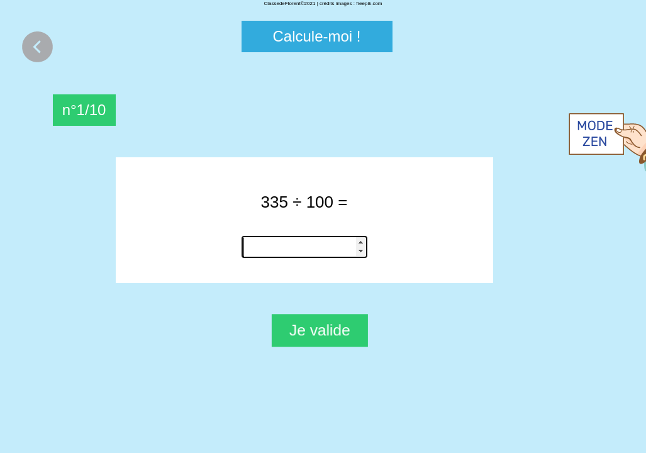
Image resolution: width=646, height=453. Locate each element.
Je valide (319, 330)
